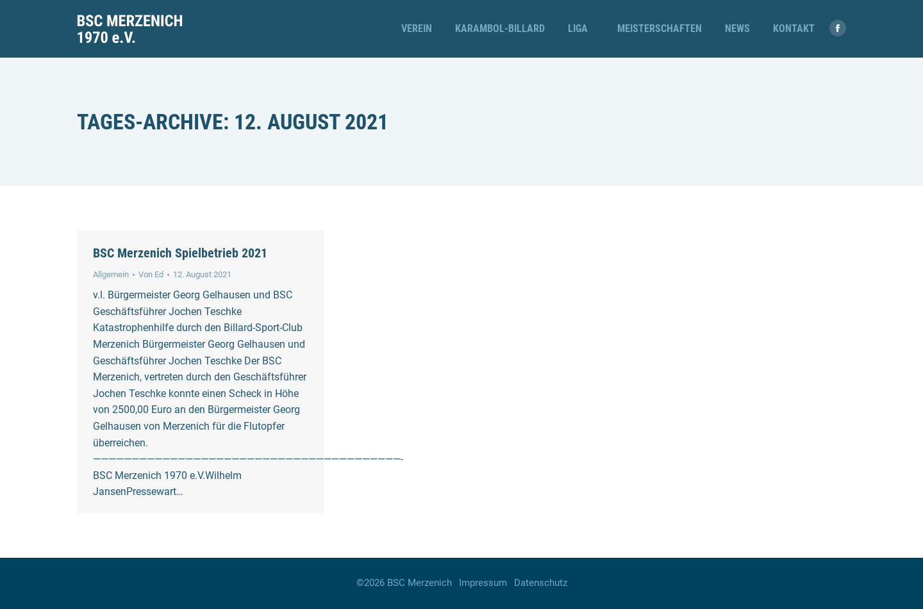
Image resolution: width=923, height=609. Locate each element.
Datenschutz (540, 583)
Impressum (483, 583)
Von (150, 274)
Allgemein (111, 274)
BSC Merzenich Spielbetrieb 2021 (180, 253)
